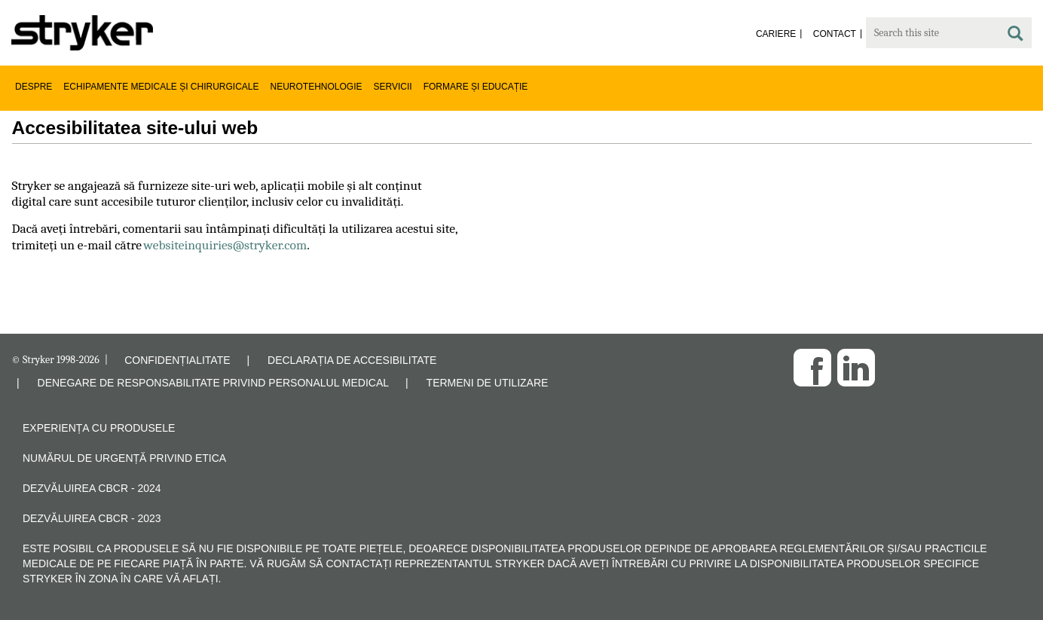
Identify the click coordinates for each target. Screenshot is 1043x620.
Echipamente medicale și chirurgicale (160, 86)
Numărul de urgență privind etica (124, 458)
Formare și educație (476, 86)
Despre (33, 86)
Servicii (393, 86)
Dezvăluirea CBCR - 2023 (92, 518)
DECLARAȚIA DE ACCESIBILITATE (352, 360)
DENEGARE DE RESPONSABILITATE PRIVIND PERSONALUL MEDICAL (214, 383)
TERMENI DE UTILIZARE (488, 383)
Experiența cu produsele (99, 428)
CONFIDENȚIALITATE (177, 360)
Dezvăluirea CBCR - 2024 (92, 488)
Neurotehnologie (316, 86)
